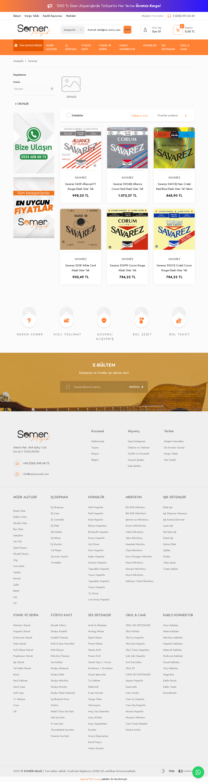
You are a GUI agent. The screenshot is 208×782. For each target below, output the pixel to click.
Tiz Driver (93, 593)
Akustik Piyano (21, 554)
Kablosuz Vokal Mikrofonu (140, 581)
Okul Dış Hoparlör (135, 643)
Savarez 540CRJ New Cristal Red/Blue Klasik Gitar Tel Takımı (174, 186)
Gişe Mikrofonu (134, 550)
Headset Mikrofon (135, 544)
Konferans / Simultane (100, 668)
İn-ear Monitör (95, 693)
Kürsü (16, 674)
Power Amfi (94, 656)
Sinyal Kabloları (171, 662)
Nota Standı (19, 643)
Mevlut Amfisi (133, 730)
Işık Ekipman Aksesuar (175, 513)
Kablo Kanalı (170, 680)
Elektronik (93, 687)
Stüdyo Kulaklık (59, 631)
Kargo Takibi (32, 16)
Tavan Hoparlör (96, 575)
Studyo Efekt (57, 674)
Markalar (71, 16)
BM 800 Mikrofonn (136, 513)
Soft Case (18, 693)
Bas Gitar (18, 529)
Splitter (166, 550)
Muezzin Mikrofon (135, 717)
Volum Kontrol (95, 748)
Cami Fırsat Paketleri (137, 724)
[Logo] (33, 30)
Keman (17, 578)
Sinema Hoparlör (97, 562)
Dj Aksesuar (57, 507)
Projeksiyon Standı (23, 656)
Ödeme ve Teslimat (138, 447)
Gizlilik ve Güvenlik (138, 453)
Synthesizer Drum (60, 699)
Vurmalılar (18, 566)
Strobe (166, 556)
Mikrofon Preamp (60, 656)
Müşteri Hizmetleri (174, 441)
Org (15, 560)
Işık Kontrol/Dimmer (174, 519)
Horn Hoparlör (96, 550)
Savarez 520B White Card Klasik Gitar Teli (80, 267)
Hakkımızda (97, 441)
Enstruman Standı (22, 637)
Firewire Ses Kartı (60, 736)
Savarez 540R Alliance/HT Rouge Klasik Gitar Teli (80, 186)
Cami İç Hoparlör (135, 699)
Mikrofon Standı (21, 625)
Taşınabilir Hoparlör (98, 569)
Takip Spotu (169, 562)
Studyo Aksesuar (60, 668)
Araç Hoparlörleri (97, 724)
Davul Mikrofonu (134, 575)
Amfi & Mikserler (97, 625)
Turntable (56, 562)
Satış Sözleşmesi (136, 441)
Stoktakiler (77, 115)
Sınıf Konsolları (133, 662)
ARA (127, 29)
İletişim (17, 16)
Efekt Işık (167, 507)
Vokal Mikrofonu (134, 532)
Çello (16, 584)
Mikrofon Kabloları (173, 637)
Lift (14, 711)
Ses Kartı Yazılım (59, 556)
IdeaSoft (85, 779)
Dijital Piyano (20, 548)
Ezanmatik (131, 687)
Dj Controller (57, 519)
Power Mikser (95, 643)
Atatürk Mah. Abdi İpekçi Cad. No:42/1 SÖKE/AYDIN (30, 449)
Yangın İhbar (95, 699)
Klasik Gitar (19, 511)
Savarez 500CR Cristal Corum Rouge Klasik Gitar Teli (174, 267)
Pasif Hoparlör (95, 513)
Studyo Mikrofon (59, 680)
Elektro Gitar (20, 517)
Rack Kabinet (20, 680)
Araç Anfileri (95, 717)
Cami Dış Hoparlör (136, 705)
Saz (15, 597)
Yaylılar (17, 572)
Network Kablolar (172, 650)
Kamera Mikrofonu (136, 569)
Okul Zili (130, 668)
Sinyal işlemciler (97, 674)
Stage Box (168, 674)
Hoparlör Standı (21, 631)
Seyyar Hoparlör (134, 680)
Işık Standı (18, 662)
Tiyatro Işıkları (170, 569)
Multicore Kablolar (173, 656)
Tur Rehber (94, 680)
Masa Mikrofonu (134, 562)
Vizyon (95, 447)
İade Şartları (134, 466)
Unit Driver (93, 544)
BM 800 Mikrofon (135, 507)
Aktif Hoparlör (95, 507)
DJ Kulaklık (56, 532)
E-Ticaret (96, 779)
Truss (16, 705)
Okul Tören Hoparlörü (137, 650)
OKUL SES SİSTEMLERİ (138, 625)
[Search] (108, 30)
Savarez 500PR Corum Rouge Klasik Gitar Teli (127, 267)
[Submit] (136, 387)
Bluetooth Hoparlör (98, 532)
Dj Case (55, 513)
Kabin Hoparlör (96, 556)
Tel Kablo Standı (22, 668)
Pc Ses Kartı (57, 724)
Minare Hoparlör (134, 711)
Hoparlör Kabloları (173, 643)
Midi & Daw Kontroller (63, 643)
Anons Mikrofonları (136, 526)
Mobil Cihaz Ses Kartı (62, 711)
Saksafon (18, 535)
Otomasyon (94, 705)
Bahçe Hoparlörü (97, 526)
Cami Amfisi (132, 693)
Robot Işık (168, 538)
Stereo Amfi (94, 650)
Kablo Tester (169, 687)
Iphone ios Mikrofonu (137, 519)
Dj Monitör (56, 544)
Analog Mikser (96, 631)
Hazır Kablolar (170, 625)
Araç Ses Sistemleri (98, 711)
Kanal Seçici (95, 742)
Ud (14, 603)
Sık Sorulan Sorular (174, 447)
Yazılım (54, 705)
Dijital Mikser (95, 637)
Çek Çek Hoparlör (135, 656)
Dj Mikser (56, 538)
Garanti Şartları (136, 460)
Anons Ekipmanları (98, 736)
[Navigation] (28, 45)
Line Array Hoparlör (98, 599)
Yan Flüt (17, 541)
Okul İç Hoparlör (135, 637)
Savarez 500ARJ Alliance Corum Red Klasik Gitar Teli (127, 186)
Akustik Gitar (20, 523)
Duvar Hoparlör (96, 538)
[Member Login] (150, 30)
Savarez (32, 61)
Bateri (16, 591)
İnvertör (92, 730)
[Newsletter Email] (104, 387)
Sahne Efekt (169, 544)
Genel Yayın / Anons (99, 662)
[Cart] (184, 30)
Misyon (95, 453)
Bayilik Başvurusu (52, 16)
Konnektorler (170, 693)
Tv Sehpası (19, 699)
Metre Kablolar (171, 631)
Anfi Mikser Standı (23, 650)
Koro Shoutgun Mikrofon (139, 556)
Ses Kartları (57, 662)
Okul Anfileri (132, 631)
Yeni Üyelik (170, 460)
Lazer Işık (168, 526)
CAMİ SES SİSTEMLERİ (138, 674)
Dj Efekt (55, 526)
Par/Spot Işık (169, 532)
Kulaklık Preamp (59, 637)
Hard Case (19, 687)
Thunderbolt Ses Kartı (62, 730)
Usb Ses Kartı (58, 717)
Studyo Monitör (59, 687)
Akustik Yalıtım (58, 625)
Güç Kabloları (170, 668)
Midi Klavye (57, 650)
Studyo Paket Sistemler (63, 693)
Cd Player (56, 550)
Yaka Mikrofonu (134, 538)
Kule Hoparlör (95, 519)
